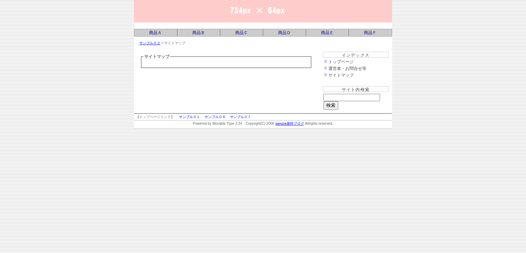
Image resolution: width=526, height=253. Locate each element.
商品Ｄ (284, 32)
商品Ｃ (241, 32)
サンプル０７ (240, 117)
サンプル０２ (149, 43)
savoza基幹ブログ (204, 11)
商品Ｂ (198, 32)
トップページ (341, 61)
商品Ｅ (327, 32)
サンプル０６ (215, 117)
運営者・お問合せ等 (347, 68)
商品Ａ (155, 32)
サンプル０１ (189, 117)
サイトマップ (341, 75)
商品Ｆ (370, 32)
